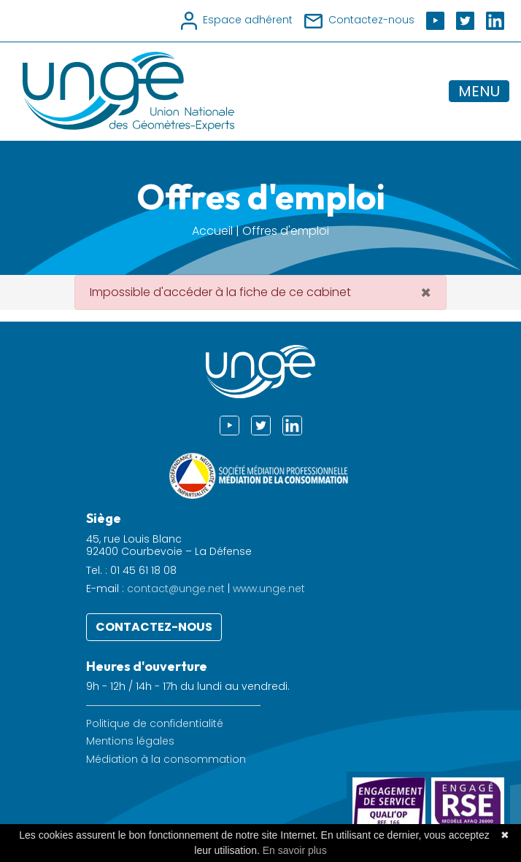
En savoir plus (295, 850)
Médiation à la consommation (166, 759)
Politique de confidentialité (154, 724)
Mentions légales (130, 741)
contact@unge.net (176, 588)
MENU (479, 91)
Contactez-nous (154, 626)
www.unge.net (269, 588)
